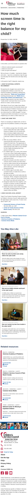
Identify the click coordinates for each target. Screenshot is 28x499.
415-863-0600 (7, 398)
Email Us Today (8, 452)
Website (5, 364)
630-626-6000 (7, 362)
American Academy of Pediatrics (10, 219)
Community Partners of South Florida (14, 204)
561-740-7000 (7, 382)
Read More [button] (4, 264)
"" (18, 94)
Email (5, 366)
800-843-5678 (7, 415)
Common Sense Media (7, 220)
